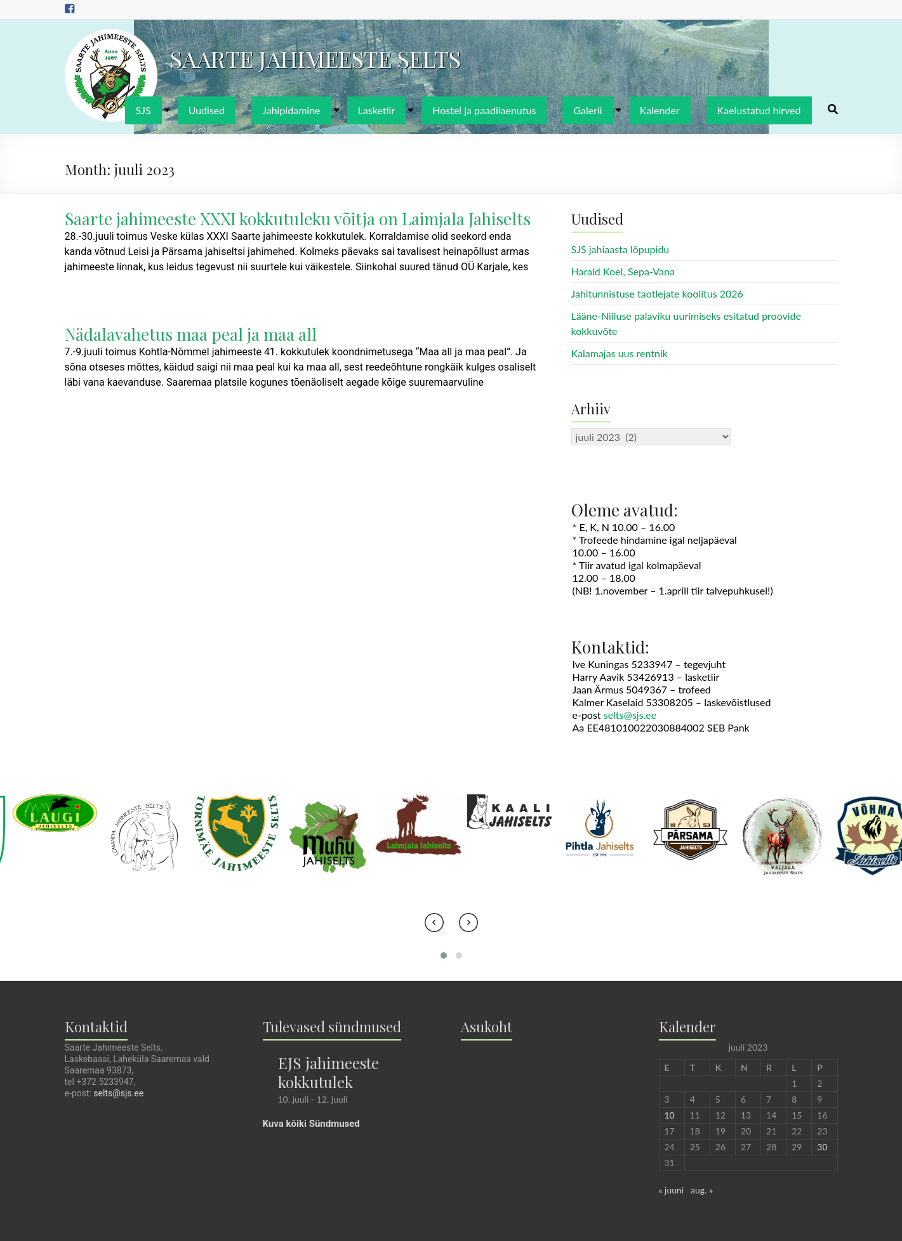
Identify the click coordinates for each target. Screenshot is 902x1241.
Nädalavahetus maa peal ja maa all (191, 334)
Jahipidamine (291, 110)
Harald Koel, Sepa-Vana (623, 271)
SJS (143, 110)
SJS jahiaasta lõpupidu (620, 249)
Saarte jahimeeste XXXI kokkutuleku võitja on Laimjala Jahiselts (298, 218)
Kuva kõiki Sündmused (311, 1123)
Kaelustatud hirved (759, 110)
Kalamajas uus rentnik (619, 353)
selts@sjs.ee (630, 715)
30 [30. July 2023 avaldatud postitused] (822, 1146)
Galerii (587, 110)
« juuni (671, 1190)
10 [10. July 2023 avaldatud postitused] (670, 1115)
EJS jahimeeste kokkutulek (328, 1072)
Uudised (207, 110)
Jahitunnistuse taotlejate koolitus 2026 (657, 293)
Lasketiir (376, 110)
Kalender (660, 110)
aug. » (702, 1190)
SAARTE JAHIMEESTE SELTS (315, 58)
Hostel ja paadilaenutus (484, 110)
